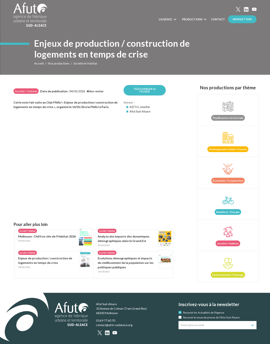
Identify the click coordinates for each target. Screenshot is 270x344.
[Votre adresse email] (213, 325)
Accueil (39, 63)
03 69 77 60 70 (105, 320)
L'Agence (166, 19)
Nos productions (58, 63)
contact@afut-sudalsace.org (114, 325)
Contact (218, 19)
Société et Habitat (85, 63)
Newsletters (242, 19)
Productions (192, 19)
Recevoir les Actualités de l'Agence (203, 312)
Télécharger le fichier (145, 90)
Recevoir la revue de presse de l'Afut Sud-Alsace (211, 317)
